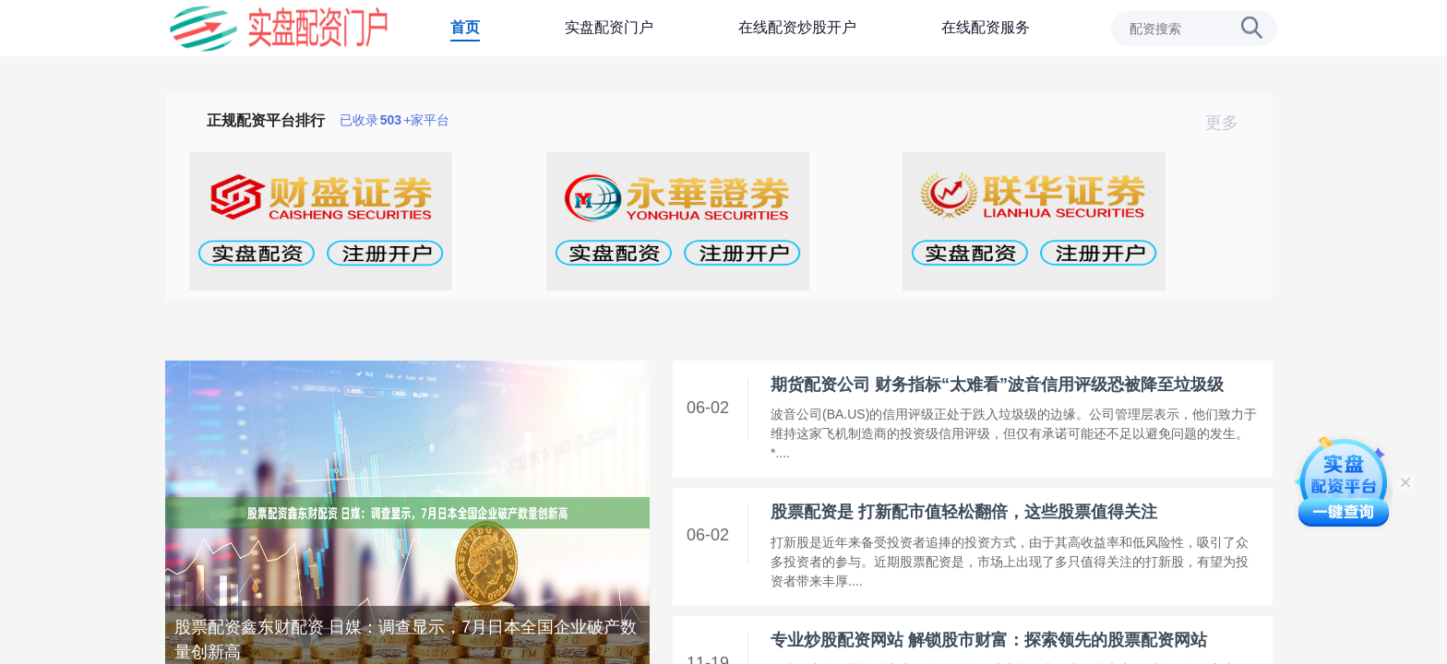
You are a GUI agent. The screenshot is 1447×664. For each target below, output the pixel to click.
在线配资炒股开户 (797, 27)
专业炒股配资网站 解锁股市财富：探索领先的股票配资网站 (989, 640)
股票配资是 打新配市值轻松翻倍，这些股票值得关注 (964, 512)
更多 (1229, 122)
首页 (465, 27)
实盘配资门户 (609, 27)
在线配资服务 (985, 27)
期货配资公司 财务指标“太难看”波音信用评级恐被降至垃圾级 (997, 384)
